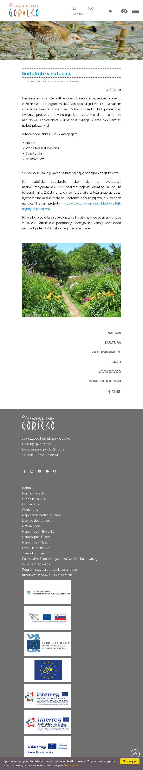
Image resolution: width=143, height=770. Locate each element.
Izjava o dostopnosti (36, 520)
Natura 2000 (31, 526)
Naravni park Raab (35, 542)
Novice (58, 81)
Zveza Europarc (33, 553)
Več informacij (72, 765)
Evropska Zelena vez (37, 548)
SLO (90, 8)
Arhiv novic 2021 (75, 81)
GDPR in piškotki (34, 499)
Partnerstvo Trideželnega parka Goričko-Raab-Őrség (59, 559)
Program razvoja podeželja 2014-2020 (49, 570)
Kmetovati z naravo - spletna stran (47, 575)
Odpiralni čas (31, 504)
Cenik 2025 (30, 510)
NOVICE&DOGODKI (41, 81)
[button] (124, 11)
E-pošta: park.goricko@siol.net (43, 449)
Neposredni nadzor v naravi (41, 515)
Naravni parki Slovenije (38, 531)
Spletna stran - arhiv (36, 564)
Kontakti (28, 488)
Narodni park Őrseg (36, 537)
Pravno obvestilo (34, 493)
